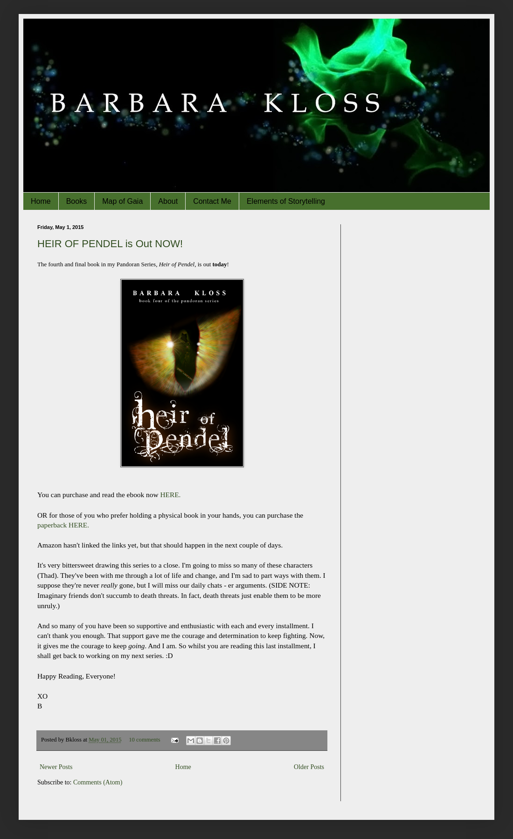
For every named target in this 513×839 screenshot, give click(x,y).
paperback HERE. (63, 525)
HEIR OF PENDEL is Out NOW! (110, 244)
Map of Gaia (122, 201)
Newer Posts (56, 766)
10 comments (144, 739)
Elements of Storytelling (286, 201)
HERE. (170, 495)
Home (41, 201)
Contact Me (212, 201)
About (168, 201)
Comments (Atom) (97, 782)
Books (76, 201)
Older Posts (309, 766)
